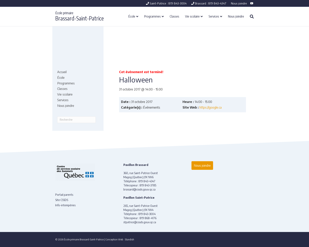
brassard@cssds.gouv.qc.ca (139, 189)
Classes (174, 16)
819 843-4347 (146, 181)
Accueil (62, 72)
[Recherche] (250, 16)
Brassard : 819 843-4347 (208, 3)
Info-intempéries (65, 205)
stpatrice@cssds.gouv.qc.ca (139, 222)
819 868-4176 (148, 218)
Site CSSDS (61, 200)
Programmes (152, 16)
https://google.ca (210, 107)
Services (214, 16)
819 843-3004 (147, 214)
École (131, 16)
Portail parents (64, 194)
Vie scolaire (192, 16)
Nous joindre (239, 3)
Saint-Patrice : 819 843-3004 (166, 3)
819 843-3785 (148, 185)
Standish (129, 239)
